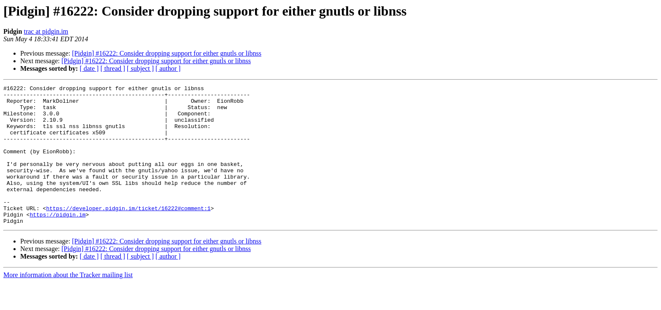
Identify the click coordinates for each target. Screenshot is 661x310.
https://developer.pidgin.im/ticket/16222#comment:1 (128, 233)
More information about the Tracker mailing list (68, 302)
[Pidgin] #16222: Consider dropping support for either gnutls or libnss (166, 53)
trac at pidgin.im (46, 31)
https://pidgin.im (58, 241)
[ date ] (89, 68)
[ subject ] (140, 68)
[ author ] (168, 68)
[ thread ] (112, 68)
